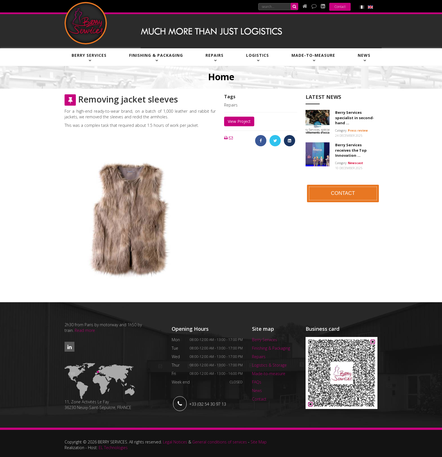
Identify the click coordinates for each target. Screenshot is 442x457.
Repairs (214, 55)
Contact (340, 6)
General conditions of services (219, 442)
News (364, 55)
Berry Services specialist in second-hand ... (354, 117)
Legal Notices (175, 442)
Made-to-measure (313, 55)
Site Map (259, 442)
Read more (85, 330)
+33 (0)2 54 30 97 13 (207, 404)
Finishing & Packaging (156, 55)
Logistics (257, 55)
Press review (358, 130)
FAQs (256, 382)
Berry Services (89, 55)
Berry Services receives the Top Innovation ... (351, 150)
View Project (239, 121)
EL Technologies (113, 447)
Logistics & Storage (269, 365)
